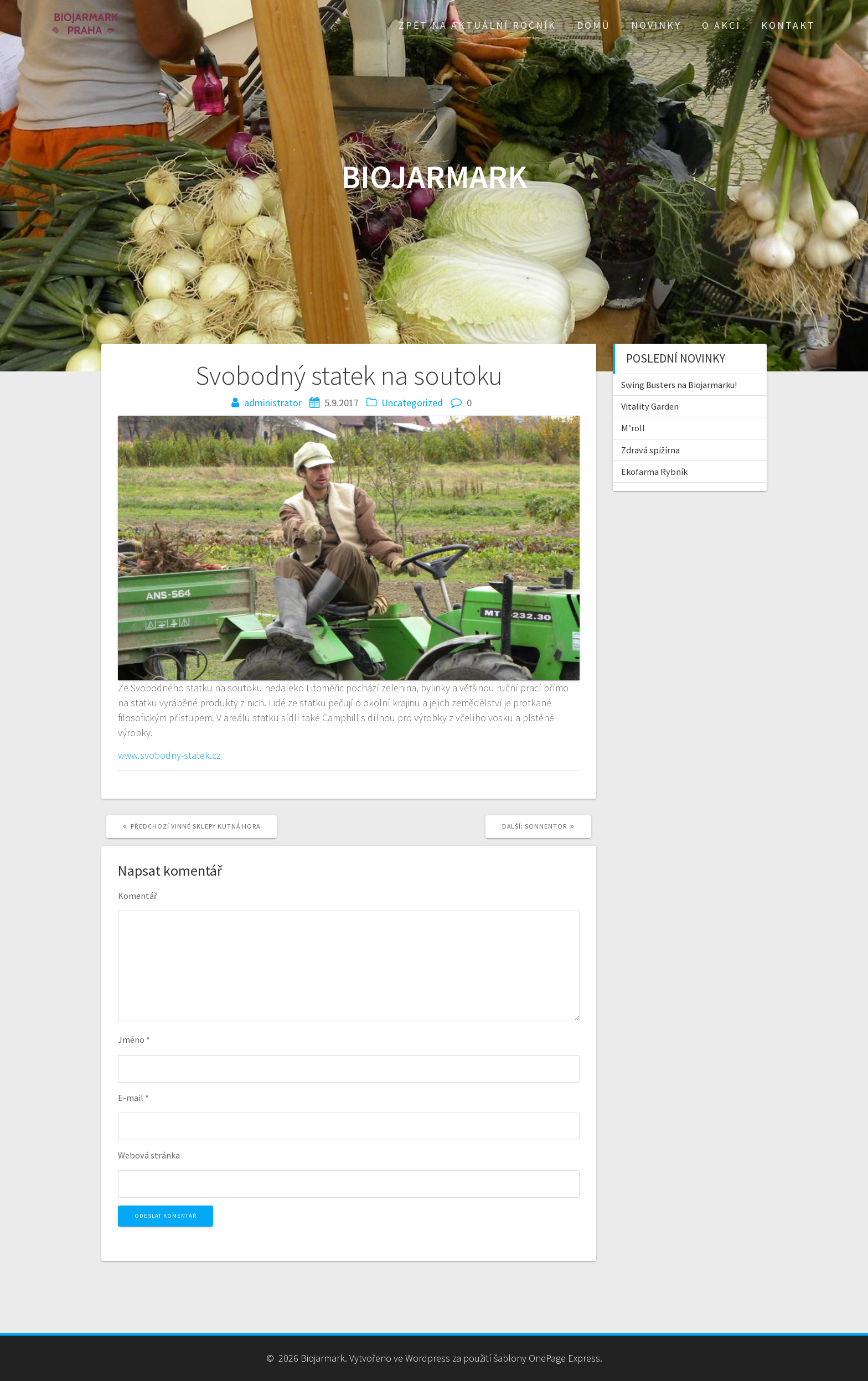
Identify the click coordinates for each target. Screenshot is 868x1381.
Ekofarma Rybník (654, 471)
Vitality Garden (650, 406)
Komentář (137, 895)
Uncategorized (412, 402)
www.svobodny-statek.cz (169, 755)
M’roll (633, 427)
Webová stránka (149, 1155)
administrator (273, 402)
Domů (594, 25)
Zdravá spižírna (650, 450)
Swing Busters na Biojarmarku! (679, 384)
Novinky (656, 25)
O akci (721, 25)
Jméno (134, 1039)
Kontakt (788, 25)
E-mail (133, 1097)
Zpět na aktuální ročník (477, 25)
